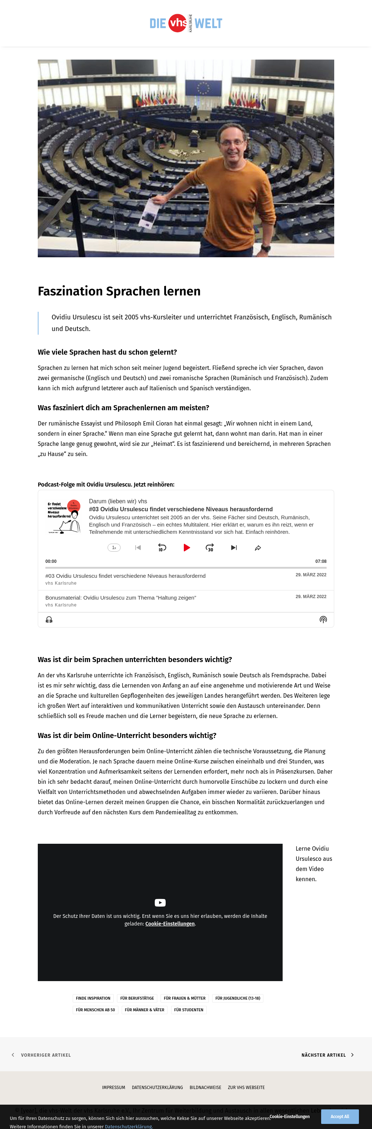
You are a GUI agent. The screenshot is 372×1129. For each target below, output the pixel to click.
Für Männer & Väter (144, 1010)
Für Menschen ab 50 (95, 1010)
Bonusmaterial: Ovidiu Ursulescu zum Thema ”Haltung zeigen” (120, 597)
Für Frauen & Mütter (185, 998)
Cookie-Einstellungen (170, 924)
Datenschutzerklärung (157, 1087)
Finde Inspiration (93, 998)
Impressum (113, 1087)
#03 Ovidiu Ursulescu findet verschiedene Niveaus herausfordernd (125, 576)
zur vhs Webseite (246, 1087)
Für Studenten (188, 1010)
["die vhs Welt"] (186, 23)
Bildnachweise (205, 1087)
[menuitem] (186, 23)
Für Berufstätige (137, 998)
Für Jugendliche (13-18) (237, 998)
